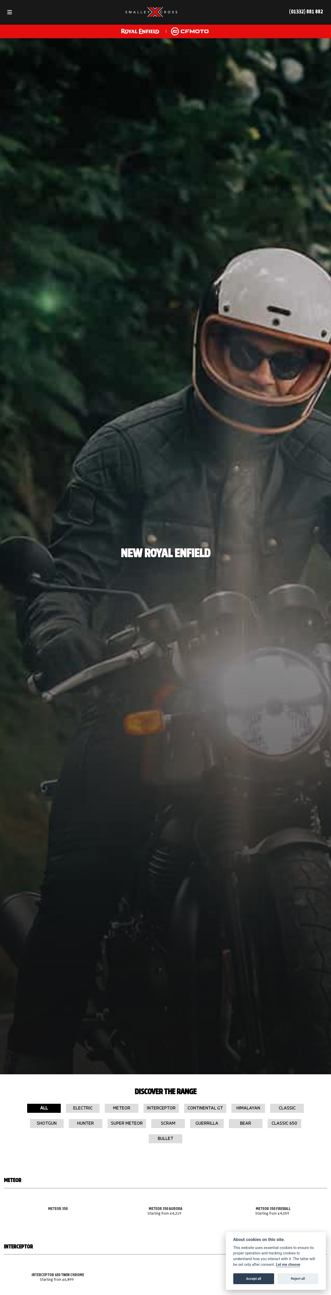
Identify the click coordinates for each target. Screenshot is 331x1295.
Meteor (121, 1108)
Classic (287, 1108)
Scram (168, 1123)
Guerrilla (206, 1123)
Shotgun (47, 1123)
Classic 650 (284, 1123)
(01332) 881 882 (306, 12)
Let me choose (288, 1264)
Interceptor (161, 1108)
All (44, 1108)
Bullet (165, 1139)
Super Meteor (127, 1123)
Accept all (253, 1279)
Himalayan (248, 1108)
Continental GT (205, 1108)
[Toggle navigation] (9, 12)
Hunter (85, 1123)
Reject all (298, 1279)
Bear (245, 1123)
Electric (83, 1108)
